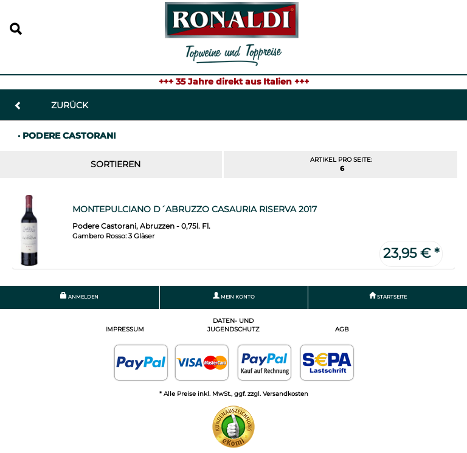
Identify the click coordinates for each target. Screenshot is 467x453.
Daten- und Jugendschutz (233, 325)
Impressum (124, 329)
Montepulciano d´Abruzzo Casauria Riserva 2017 (194, 209)
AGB (342, 329)
